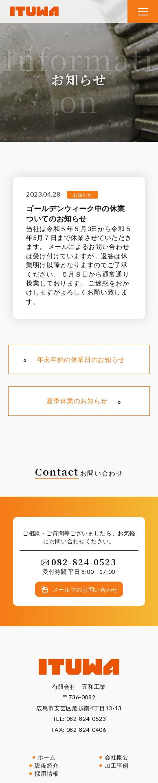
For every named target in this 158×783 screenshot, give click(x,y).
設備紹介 (47, 765)
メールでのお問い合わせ (85, 589)
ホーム (47, 757)
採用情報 (47, 773)
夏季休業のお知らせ (77, 400)
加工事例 (117, 765)
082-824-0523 (86, 718)
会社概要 (117, 757)
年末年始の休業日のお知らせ (81, 359)
